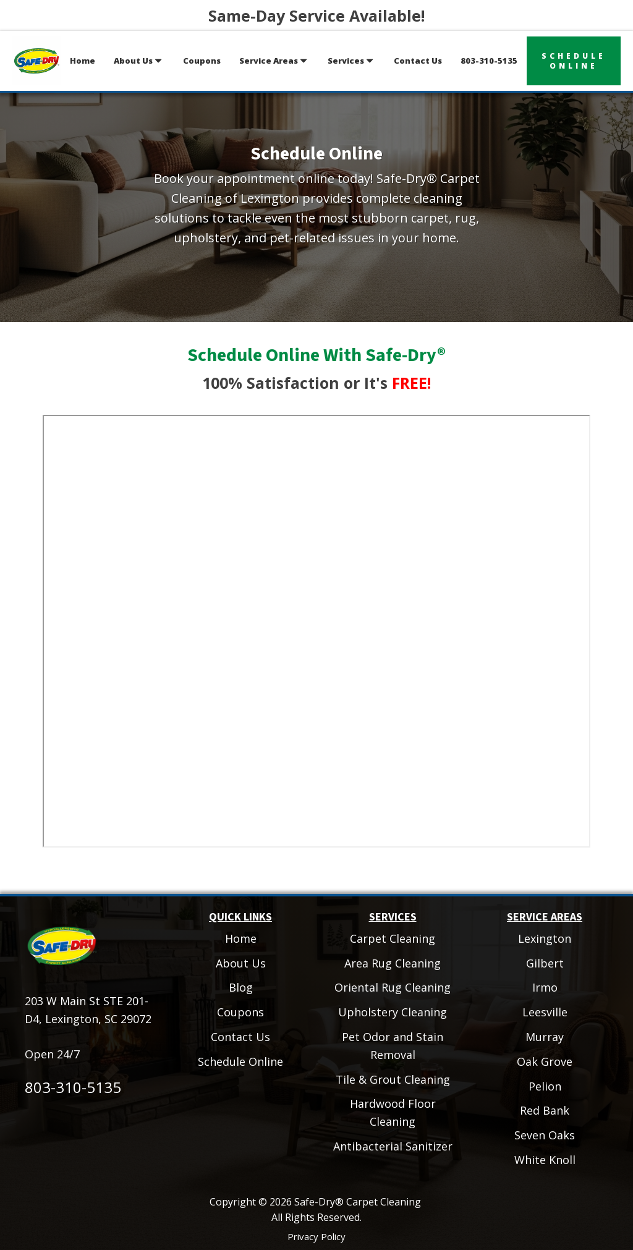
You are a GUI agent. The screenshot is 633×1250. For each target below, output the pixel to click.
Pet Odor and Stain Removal (392, 1045)
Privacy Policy (316, 1236)
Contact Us (418, 60)
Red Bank (544, 1110)
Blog (241, 987)
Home (82, 60)
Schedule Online (240, 1061)
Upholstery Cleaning (392, 1012)
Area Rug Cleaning (392, 963)
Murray (544, 1036)
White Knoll (545, 1159)
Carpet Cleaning (392, 938)
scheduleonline (574, 60)
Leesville (544, 1012)
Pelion (545, 1086)
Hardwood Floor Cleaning (393, 1112)
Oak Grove (544, 1061)
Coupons (202, 60)
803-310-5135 (489, 60)
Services (351, 60)
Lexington (544, 938)
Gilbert (545, 963)
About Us (139, 60)
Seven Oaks (544, 1135)
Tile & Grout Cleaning (393, 1079)
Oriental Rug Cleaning (392, 987)
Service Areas (274, 60)
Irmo (545, 987)
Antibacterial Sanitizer (392, 1146)
